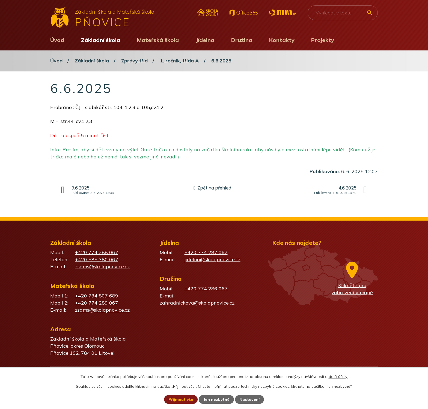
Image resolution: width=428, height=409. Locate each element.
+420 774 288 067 (96, 252)
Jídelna (205, 40)
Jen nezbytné (216, 399)
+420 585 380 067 (96, 259)
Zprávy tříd (134, 61)
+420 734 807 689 (96, 296)
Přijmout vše (180, 399)
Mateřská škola (158, 40)
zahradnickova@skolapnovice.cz (197, 303)
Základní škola (100, 40)
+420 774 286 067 (206, 288)
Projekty (322, 40)
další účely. (338, 376)
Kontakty (282, 40)
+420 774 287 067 (206, 252)
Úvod (57, 40)
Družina (241, 40)
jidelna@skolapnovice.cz (212, 259)
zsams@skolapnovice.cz (102, 266)
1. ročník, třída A (179, 61)
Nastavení (249, 399)
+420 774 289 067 (96, 303)
